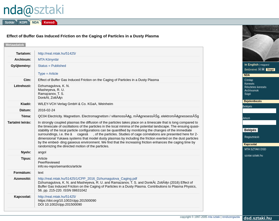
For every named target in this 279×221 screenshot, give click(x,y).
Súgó (270, 69)
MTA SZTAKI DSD (255, 149)
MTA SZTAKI (214, 217)
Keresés (249, 83)
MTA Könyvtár (48, 59)
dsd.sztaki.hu (257, 218)
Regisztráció (252, 137)
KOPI (23, 22)
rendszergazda (231, 217)
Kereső (49, 22)
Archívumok (252, 90)
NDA (35, 22)
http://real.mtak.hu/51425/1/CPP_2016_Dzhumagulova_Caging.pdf (87, 179)
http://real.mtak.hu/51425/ (57, 53)
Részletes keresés (255, 87)
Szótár (10, 22)
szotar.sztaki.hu (254, 155)
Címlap (249, 80)
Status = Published (52, 66)
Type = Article (48, 73)
